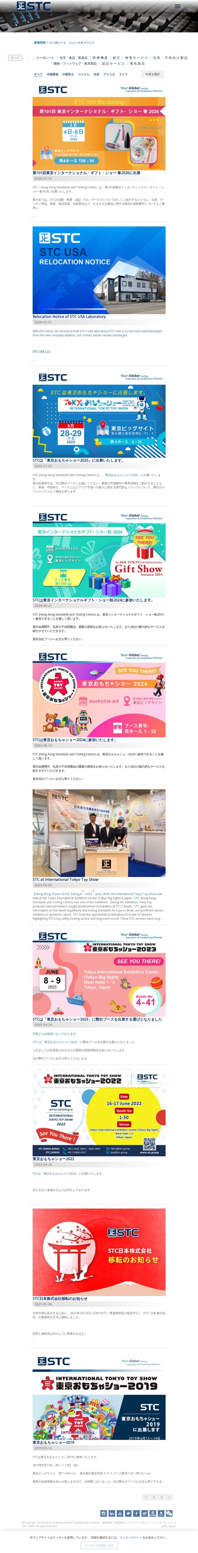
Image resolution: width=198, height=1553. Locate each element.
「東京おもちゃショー (116, 475)
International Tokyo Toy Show (136, 894)
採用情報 (107, 1522)
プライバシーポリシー (139, 1522)
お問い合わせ (168, 1526)
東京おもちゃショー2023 (61, 1042)
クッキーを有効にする (99, 1545)
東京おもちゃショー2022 (60, 1173)
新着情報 (40, 42)
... (99, 345)
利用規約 (119, 1522)
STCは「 (38, 1173)
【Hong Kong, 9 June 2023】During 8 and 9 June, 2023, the (74, 894)
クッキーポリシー (164, 1522)
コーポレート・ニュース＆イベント (72, 42)
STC (35, 475)
